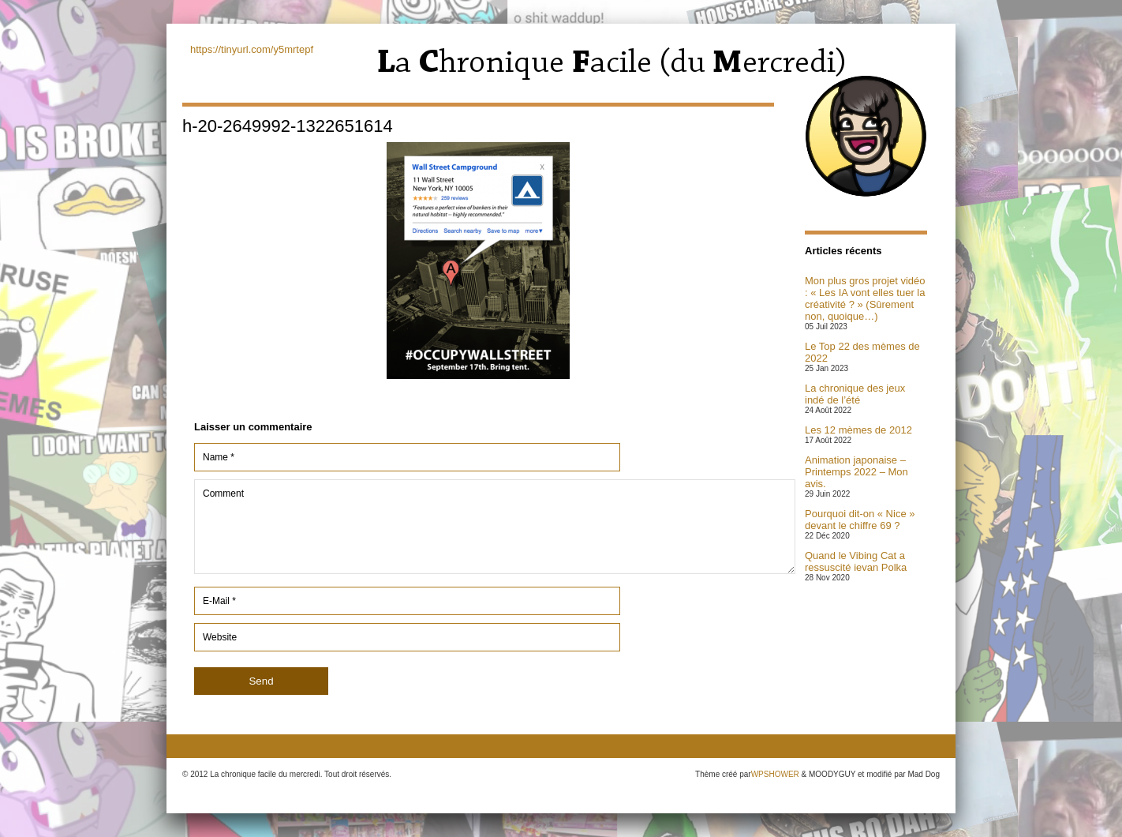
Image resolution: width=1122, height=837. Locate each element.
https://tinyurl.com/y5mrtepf (251, 49)
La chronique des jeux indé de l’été (855, 394)
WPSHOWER (775, 774)
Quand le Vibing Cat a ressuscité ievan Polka (856, 561)
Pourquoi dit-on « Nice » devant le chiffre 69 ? (859, 519)
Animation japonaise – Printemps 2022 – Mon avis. (856, 472)
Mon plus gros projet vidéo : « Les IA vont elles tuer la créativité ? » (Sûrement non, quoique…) (865, 298)
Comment (494, 526)
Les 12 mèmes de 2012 (858, 430)
